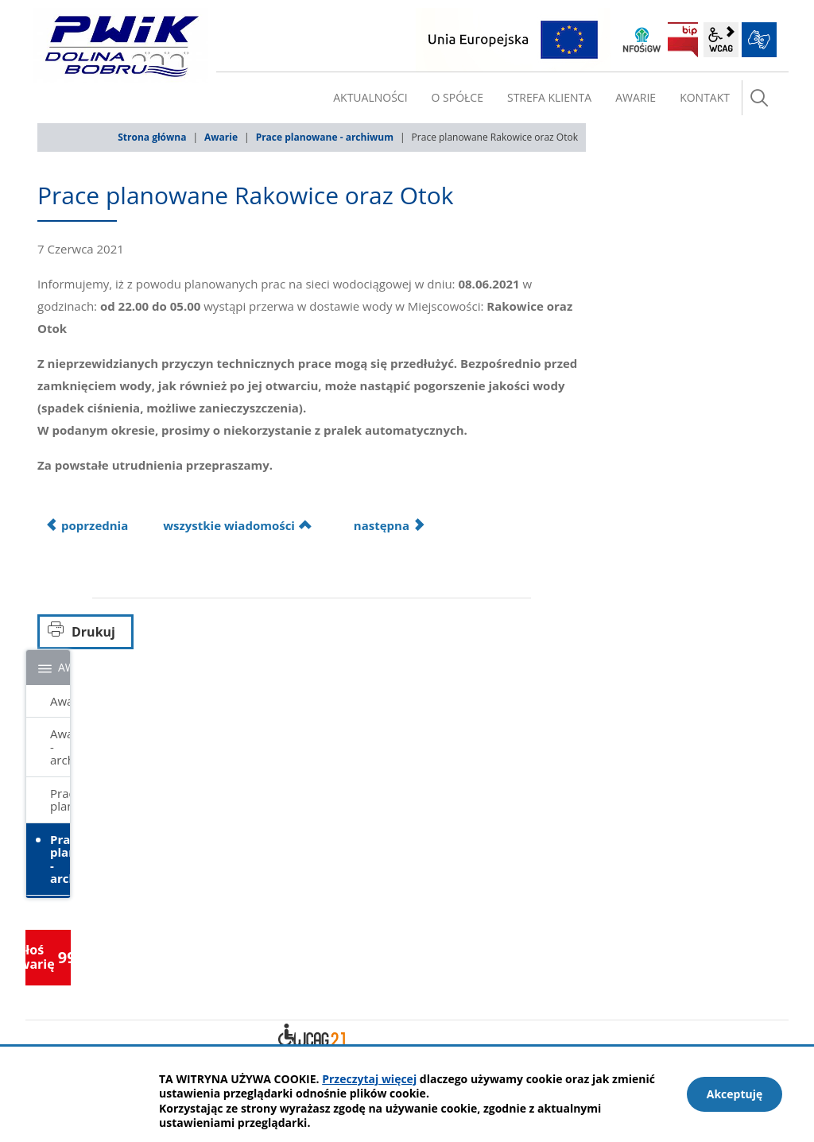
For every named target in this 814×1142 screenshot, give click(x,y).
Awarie (221, 137)
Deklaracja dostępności (311, 1037)
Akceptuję (735, 1093)
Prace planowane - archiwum (324, 137)
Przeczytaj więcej (369, 1078)
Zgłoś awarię (48, 957)
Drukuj (93, 632)
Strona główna (152, 137)
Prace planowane (60, 800)
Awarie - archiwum (60, 747)
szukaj (759, 97)
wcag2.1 (721, 39)
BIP (682, 39)
